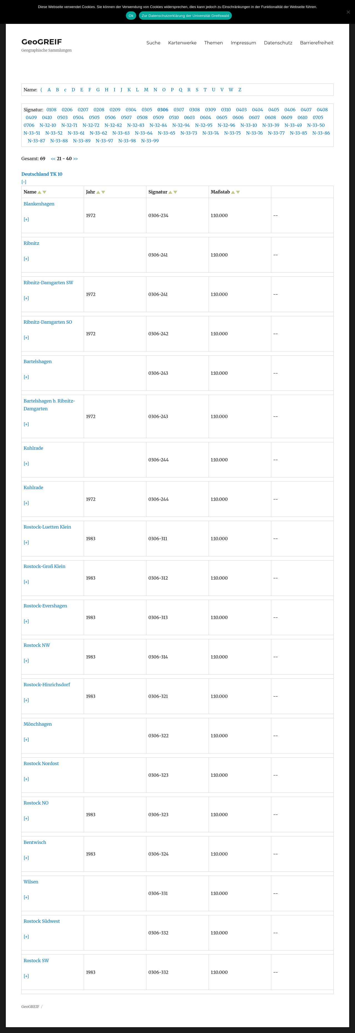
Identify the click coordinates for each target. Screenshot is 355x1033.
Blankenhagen (39, 204)
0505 (94, 117)
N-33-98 (127, 141)
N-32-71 (69, 125)
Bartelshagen (38, 361)
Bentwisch (35, 842)
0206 (67, 109)
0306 (163, 109)
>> (75, 158)
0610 (303, 117)
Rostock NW (37, 645)
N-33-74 (210, 133)
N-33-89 (82, 141)
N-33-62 (98, 133)
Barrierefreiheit (317, 43)
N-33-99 (150, 141)
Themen (213, 43)
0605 (221, 117)
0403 (241, 109)
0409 (31, 117)
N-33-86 (321, 133)
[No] (348, 12)
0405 (273, 109)
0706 (29, 125)
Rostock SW (36, 960)
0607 (254, 117)
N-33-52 (54, 133)
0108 (51, 109)
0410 (47, 117)
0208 (98, 109)
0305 (147, 109)
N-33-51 (32, 133)
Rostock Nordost (41, 763)
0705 (318, 117)
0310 (226, 109)
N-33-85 (298, 133)
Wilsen (31, 881)
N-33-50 (316, 125)
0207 (83, 109)
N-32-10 (48, 125)
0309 (210, 109)
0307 (179, 109)
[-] (23, 182)
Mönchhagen (38, 724)
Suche (153, 43)
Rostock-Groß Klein (44, 566)
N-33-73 (189, 133)
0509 (158, 117)
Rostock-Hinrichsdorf (47, 684)
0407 (306, 109)
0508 (142, 117)
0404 (257, 109)
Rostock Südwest (42, 921)
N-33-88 (59, 141)
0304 (131, 109)
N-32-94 (181, 125)
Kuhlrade (33, 448)
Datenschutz (278, 43)
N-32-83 (135, 125)
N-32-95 (204, 125)
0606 (238, 117)
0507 (126, 117)
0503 (62, 117)
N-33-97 (104, 141)
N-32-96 (226, 125)
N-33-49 (293, 125)
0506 (110, 117)
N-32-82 (113, 125)
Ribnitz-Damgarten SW (48, 282)
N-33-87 (36, 141)
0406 (290, 109)
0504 (78, 117)
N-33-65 (166, 133)
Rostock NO (36, 803)
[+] (26, 219)
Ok (131, 16)
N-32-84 (158, 125)
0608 (270, 117)
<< (53, 158)
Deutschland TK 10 (41, 174)
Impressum (243, 43)
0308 (194, 109)
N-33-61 (76, 133)
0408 (322, 109)
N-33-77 (276, 133)
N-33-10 (248, 125)
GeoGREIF (41, 41)
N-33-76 (254, 133)
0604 (205, 117)
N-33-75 (232, 133)
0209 (115, 109)
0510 (174, 117)
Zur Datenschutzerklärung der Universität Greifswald (185, 16)
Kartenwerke (182, 43)
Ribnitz (31, 243)
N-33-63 (121, 133)
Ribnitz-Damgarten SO (48, 322)
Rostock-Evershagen (45, 606)
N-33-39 (270, 125)
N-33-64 (144, 133)
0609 (286, 117)
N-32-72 (91, 125)
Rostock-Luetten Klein (47, 527)
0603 (189, 117)
